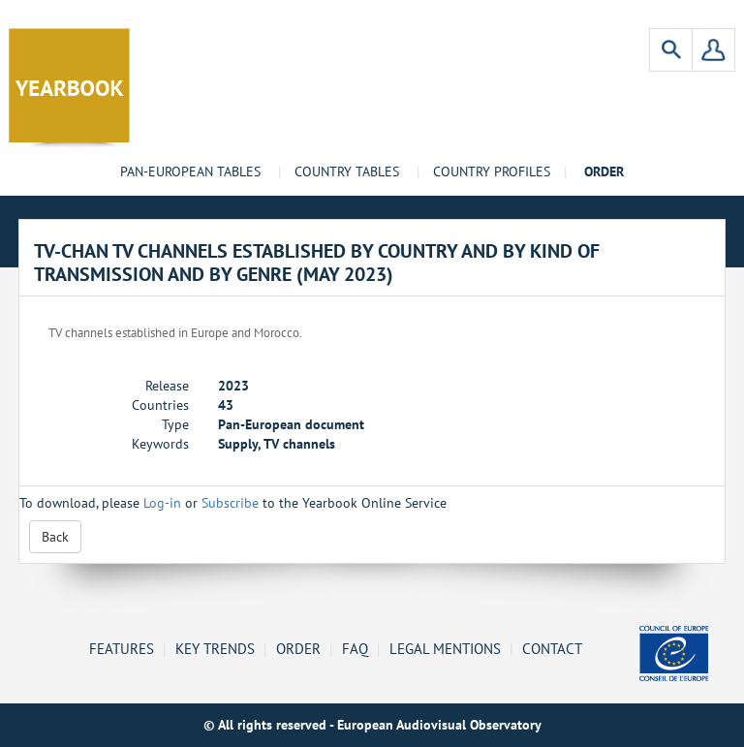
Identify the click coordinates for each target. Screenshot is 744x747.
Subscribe (230, 503)
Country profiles (491, 171)
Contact (552, 648)
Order (298, 648)
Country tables (346, 171)
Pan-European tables (190, 171)
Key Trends (215, 648)
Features (121, 648)
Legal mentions (445, 648)
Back (55, 536)
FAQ (355, 648)
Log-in (162, 503)
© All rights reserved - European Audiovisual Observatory (372, 724)
